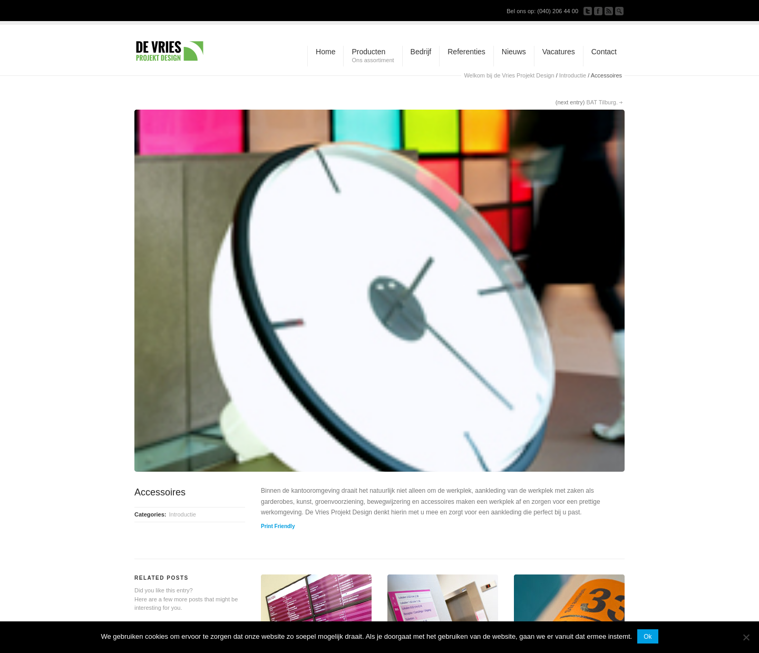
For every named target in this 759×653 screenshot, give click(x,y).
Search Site (619, 11)
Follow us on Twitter (587, 11)
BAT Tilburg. (602, 102)
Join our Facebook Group (598, 11)
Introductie (572, 75)
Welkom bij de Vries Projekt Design (509, 75)
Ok (647, 636)
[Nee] (746, 637)
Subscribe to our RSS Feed (609, 11)
